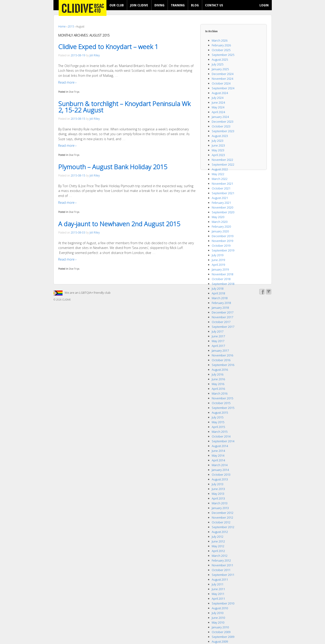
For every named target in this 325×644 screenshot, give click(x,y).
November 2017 (222, 317)
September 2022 (223, 164)
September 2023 (223, 131)
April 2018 (218, 293)
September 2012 (223, 527)
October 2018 (221, 279)
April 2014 (218, 460)
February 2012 (221, 560)
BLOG (195, 5)
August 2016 (220, 370)
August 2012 (220, 532)
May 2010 (218, 622)
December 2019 (222, 236)
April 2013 (218, 498)
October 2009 (221, 632)
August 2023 (220, 136)
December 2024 (222, 74)
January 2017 (220, 350)
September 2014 (223, 441)
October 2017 (221, 322)
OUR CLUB (116, 5)
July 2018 (217, 288)
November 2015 (222, 398)
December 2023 (222, 121)
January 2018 (220, 308)
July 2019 (217, 255)
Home (62, 26)
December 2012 (222, 513)
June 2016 (218, 379)
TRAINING (178, 5)
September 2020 (223, 212)
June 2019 (218, 260)
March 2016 (219, 393)
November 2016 (222, 355)
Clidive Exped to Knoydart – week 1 (108, 46)
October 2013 (221, 474)
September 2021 (223, 193)
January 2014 (220, 470)
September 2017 (223, 327)
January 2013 (220, 508)
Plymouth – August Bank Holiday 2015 (112, 166)
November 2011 (222, 565)
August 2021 (220, 198)
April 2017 (218, 346)
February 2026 (221, 45)
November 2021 (222, 184)
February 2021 (221, 203)
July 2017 (217, 331)
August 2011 (220, 579)
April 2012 (218, 551)
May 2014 (218, 455)
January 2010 (220, 627)
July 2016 (217, 374)
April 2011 (218, 599)
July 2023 (217, 141)
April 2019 (218, 265)
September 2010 (223, 603)
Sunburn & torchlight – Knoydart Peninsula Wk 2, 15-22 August (124, 106)
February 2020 (221, 226)
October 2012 (221, 522)
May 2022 (218, 174)
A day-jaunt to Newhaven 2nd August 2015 (119, 223)
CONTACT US (214, 5)
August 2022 (220, 169)
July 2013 (217, 484)
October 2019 (221, 246)
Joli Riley (95, 55)
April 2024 (218, 112)
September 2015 (223, 408)
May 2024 (218, 107)
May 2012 (218, 546)
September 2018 (223, 284)
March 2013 (219, 503)
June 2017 (218, 336)
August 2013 (220, 479)
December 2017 (222, 312)
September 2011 (223, 575)
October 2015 (221, 403)
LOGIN (264, 5)
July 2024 (217, 98)
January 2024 (220, 117)
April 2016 (218, 389)
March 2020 (219, 222)
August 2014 (220, 446)
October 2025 (221, 50)
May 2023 (218, 150)
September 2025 (223, 55)
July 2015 (217, 417)
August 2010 (220, 608)
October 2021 (221, 188)
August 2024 (220, 93)
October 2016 (221, 360)
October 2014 (221, 436)
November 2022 (222, 160)
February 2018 (221, 303)
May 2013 (218, 494)
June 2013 (218, 489)
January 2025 (220, 69)
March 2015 (219, 432)
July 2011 (217, 584)
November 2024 (222, 79)
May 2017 (218, 341)
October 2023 (221, 126)
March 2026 (219, 40)
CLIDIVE (66, 299)
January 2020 (220, 231)
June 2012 (218, 541)
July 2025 (217, 64)
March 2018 (219, 298)
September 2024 (223, 88)
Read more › (67, 82)
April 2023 (218, 155)
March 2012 (219, 556)
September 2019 (223, 250)
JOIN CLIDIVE (139, 5)
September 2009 (223, 637)
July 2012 (217, 537)
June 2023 (218, 145)
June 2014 (218, 451)
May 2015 (218, 422)
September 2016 (223, 365)
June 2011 (218, 589)
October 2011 (221, 570)
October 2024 (221, 83)
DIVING (159, 5)
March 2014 (219, 465)
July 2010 (217, 613)
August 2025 (220, 59)
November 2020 (222, 207)
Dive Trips (74, 91)
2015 (71, 26)
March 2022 (219, 179)
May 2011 (218, 594)
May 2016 (218, 384)
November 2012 (222, 517)
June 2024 (218, 102)
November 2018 (222, 274)
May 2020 (218, 217)
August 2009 (220, 641)
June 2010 (218, 618)
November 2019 (222, 241)
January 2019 (220, 269)
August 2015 (220, 412)
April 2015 (218, 427)
